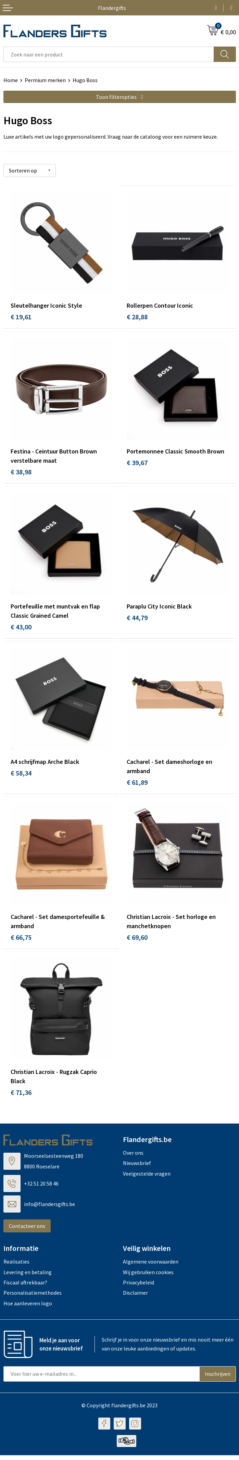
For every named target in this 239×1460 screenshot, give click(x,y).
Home (10, 80)
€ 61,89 (137, 784)
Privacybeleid (138, 1287)
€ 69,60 (137, 941)
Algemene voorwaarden (150, 1266)
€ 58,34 (21, 775)
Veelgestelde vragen (147, 1178)
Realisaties (16, 1266)
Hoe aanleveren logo (27, 1308)
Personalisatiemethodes (32, 1297)
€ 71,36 (21, 1097)
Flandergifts (112, 7)
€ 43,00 (21, 628)
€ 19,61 (21, 316)
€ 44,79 (137, 619)
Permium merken (45, 80)
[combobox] (108, 54)
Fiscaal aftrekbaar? (25, 1287)
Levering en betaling (27, 1276)
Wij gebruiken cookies (148, 1276)
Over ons (133, 1157)
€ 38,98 (21, 472)
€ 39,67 (137, 463)
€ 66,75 (21, 941)
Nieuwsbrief (137, 1167)
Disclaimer (135, 1297)
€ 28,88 (137, 316)
